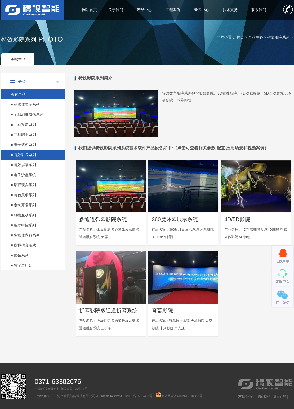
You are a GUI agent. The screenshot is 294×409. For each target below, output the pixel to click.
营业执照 (81, 389)
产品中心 (144, 10)
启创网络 (264, 397)
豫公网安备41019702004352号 (179, 396)
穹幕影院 (162, 310)
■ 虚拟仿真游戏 (23, 245)
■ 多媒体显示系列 (25, 104)
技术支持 (230, 10)
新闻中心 (201, 10)
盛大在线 (279, 397)
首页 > (242, 37)
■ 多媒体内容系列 (25, 235)
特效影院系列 (278, 37)
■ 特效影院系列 (23, 155)
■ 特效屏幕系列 (23, 165)
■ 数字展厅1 (21, 265)
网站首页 (89, 10)
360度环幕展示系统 (175, 219)
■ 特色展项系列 (23, 195)
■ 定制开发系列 (23, 205)
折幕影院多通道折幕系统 (108, 310)
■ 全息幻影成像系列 (27, 114)
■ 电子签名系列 (23, 145)
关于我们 (115, 10)
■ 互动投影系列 (23, 124)
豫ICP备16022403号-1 (140, 396)
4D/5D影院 (237, 219)
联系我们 (258, 10)
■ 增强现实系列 (23, 185)
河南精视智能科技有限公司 (54, 389)
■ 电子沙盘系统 (23, 175)
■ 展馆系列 (20, 255)
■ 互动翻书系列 (23, 134)
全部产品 (18, 59)
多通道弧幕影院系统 (103, 219)
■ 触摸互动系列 (23, 215)
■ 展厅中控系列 (23, 225)
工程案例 (173, 10)
